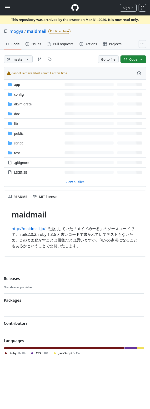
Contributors (16, 323)
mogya (16, 31)
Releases (12, 278)
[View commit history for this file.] (139, 73)
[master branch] (18, 59)
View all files (75, 182)
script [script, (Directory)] (18, 143)
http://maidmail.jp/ (28, 228)
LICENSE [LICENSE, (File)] (20, 172)
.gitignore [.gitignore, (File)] (21, 162)
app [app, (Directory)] (17, 84)
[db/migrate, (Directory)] (23, 104)
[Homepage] (75, 8)
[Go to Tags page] (50, 59)
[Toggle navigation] (7, 7)
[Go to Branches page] (40, 59)
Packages (12, 300)
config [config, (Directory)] (19, 94)
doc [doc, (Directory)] (17, 114)
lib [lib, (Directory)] (16, 123)
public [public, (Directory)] (19, 133)
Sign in (128, 7)
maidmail (36, 31)
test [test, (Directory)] (17, 153)
